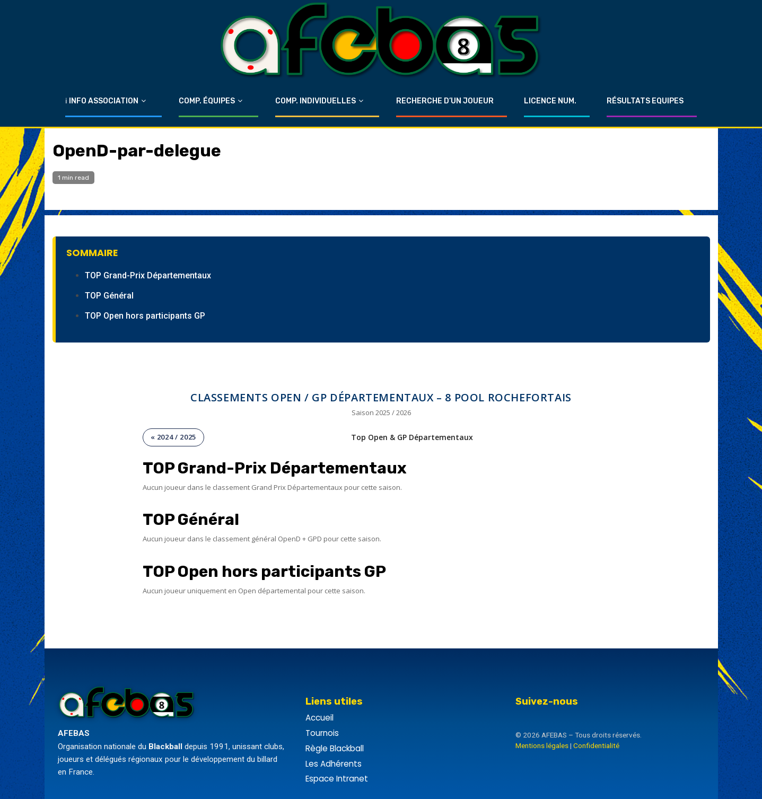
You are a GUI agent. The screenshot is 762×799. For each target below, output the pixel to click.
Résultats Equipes (645, 101)
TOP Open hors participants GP (145, 316)
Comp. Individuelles (315, 101)
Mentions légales (541, 745)
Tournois (322, 733)
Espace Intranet (336, 778)
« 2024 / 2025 (173, 437)
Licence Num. (550, 101)
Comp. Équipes (207, 101)
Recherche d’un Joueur (445, 101)
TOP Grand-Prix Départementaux (148, 275)
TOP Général (109, 296)
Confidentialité (596, 745)
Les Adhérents (333, 763)
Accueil (319, 717)
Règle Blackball (334, 748)
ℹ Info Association (101, 101)
